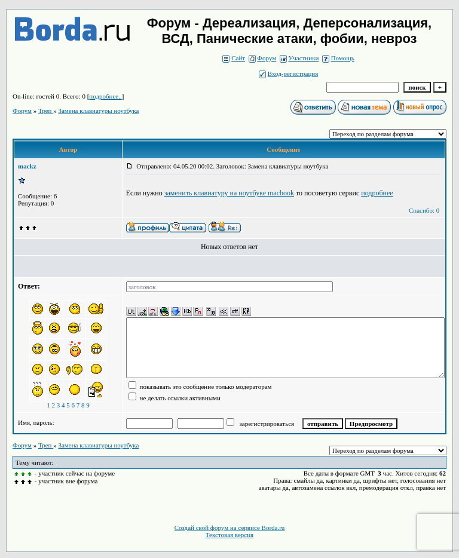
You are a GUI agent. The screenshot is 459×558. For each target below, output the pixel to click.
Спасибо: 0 (424, 210)
